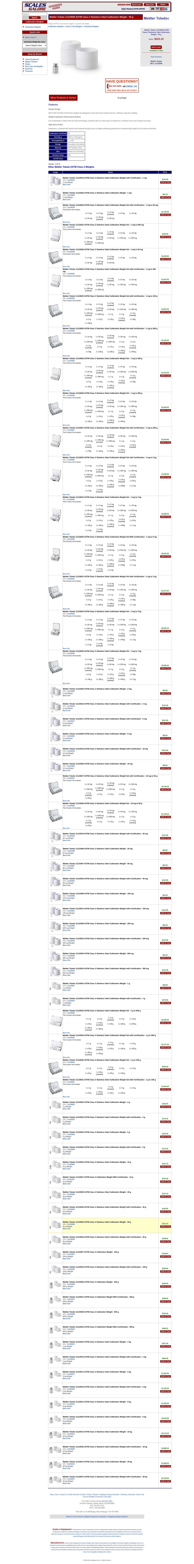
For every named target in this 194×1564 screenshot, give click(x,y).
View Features (156, 57)
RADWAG (64, 1549)
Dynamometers (109, 1532)
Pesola (53, 1549)
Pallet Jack (129, 1534)
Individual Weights (91, 26)
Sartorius (29, 69)
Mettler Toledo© (31, 62)
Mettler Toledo (104, 1547)
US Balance (134, 1549)
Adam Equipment (32, 59)
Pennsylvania (138, 1547)
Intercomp (68, 1547)
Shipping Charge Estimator (109, 1494)
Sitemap (124, 1494)
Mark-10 (89, 1547)
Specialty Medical (90, 1536)
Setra (103, 1549)
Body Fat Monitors (131, 1529)
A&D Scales (95, 1543)
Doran (84, 1545)
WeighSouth (101, 1552)
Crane (88, 1532)
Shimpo (107, 1549)
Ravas (70, 1549)
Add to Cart (165, 182)
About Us (69, 1516)
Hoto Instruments (139, 1545)
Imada (53, 1547)
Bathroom (122, 1529)
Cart (56, 1494)
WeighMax (94, 1552)
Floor (126, 1532)
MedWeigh (96, 1547)
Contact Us (63, 1494)
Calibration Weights (33, 27)
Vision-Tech (86, 1552)
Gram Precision (118, 1545)
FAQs (89, 1494)
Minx (120, 1547)
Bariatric (115, 1529)
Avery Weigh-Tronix (114, 1543)
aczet (66, 1543)
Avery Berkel (103, 1543)
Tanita (113, 1549)
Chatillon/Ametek (55, 1545)
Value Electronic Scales (79, 1529)
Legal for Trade (80, 1534)
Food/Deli (101, 1532)
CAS (138, 1543)
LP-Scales (83, 1547)
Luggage (104, 1534)
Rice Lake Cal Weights (34, 66)
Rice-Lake (76, 1549)
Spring (75, 1536)
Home (138, 1494)
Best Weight (124, 1543)
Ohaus (27, 64)
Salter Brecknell (85, 1549)
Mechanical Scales (93, 1529)
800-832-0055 (107, 1501)
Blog (51, 1494)
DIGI (75, 1545)
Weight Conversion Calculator (100, 1497)
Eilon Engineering (100, 1545)
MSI (124, 1547)
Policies (95, 1494)
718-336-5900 (109, 1503)
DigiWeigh (70, 1545)
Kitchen (72, 1534)
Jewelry (60, 1534)
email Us (131, 86)
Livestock (66, 1534)
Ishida (74, 1547)
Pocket (136, 1534)
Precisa (58, 1549)
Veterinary (107, 1536)
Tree (122, 1549)
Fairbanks (109, 1545)
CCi (141, 1543)
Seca (98, 1549)
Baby (110, 1529)
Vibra (140, 1549)
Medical (110, 1534)
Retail (140, 1534)
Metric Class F (30, 37)
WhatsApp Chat (94, 1512)
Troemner (29, 71)
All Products (79, 1516)
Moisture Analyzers (119, 1534)
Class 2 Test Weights (74, 26)
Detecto (63, 1545)
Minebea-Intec (114, 1547)
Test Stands (99, 1536)
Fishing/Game (119, 1532)
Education (94, 1532)
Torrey (118, 1549)
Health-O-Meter (128, 1545)
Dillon (79, 1545)
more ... (88, 24)
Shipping (81, 1536)
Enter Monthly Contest (77, 1494)
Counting (83, 1532)
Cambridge (132, 1543)
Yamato (109, 1552)
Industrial (54, 1534)
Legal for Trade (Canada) (93, 1534)
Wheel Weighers (116, 1536)
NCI (127, 1547)
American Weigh (85, 1543)
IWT (57, 1547)
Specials (131, 1494)
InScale (62, 1547)
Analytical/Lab (104, 1529)
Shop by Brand (35, 54)
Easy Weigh (90, 1545)
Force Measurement (135, 1532)
